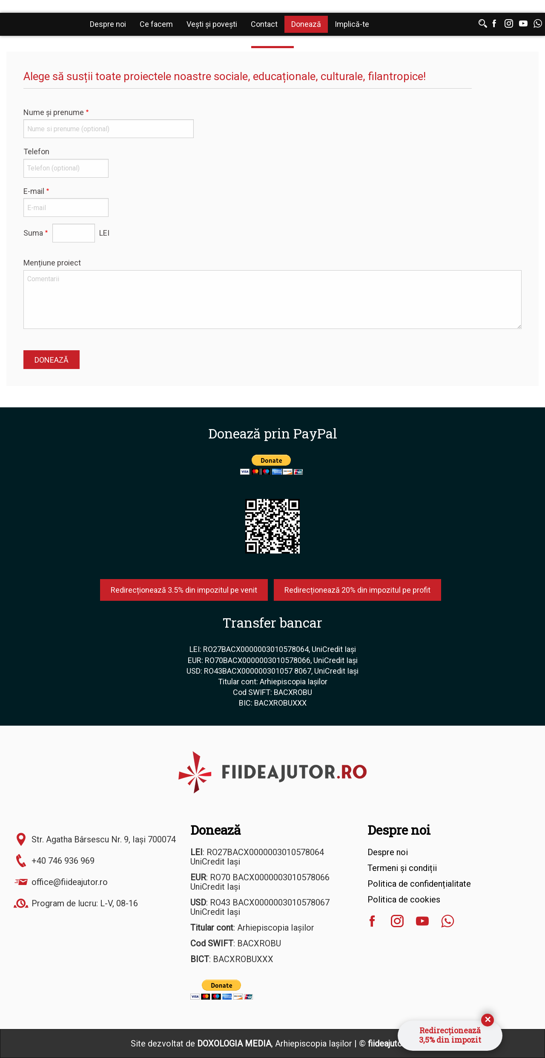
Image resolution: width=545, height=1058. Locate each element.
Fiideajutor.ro (42, 25)
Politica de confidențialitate (419, 883)
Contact (264, 24)
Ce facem (156, 24)
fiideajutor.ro (391, 1043)
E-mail (33, 191)
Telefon (36, 151)
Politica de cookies (403, 899)
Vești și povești (211, 24)
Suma (33, 232)
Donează (306, 24)
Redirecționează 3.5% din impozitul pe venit (184, 589)
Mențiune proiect (52, 262)
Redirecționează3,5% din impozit (450, 1035)
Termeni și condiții (402, 868)
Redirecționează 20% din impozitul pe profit (357, 589)
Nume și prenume (53, 112)
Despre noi (108, 24)
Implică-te (352, 24)
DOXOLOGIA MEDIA (234, 1043)
